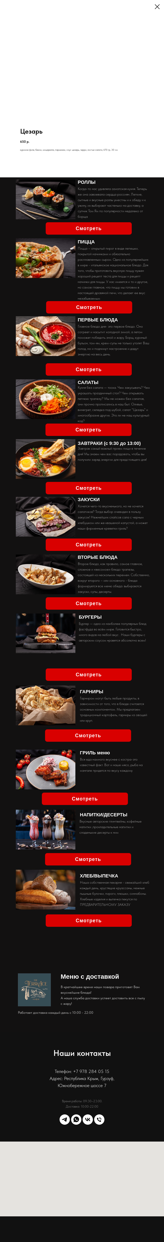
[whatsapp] (76, 1119)
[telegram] (65, 1119)
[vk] (88, 1119)
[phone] (99, 1119)
